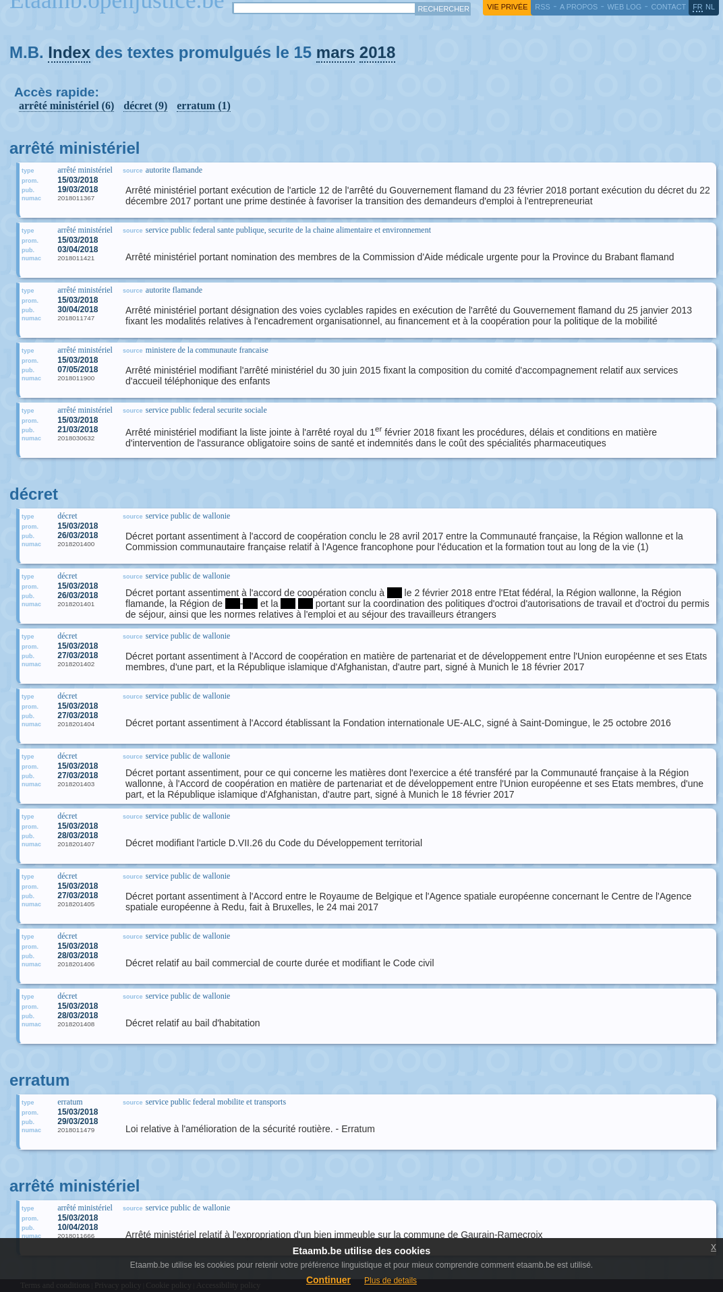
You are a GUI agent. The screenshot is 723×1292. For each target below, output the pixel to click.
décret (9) (145, 105)
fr (698, 7)
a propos (579, 7)
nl (710, 7)
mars (335, 52)
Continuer (328, 1279)
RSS (542, 7)
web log (624, 7)
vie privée (507, 7)
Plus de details (390, 1280)
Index (69, 52)
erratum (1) (204, 105)
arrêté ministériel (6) (66, 105)
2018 (377, 52)
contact (668, 7)
